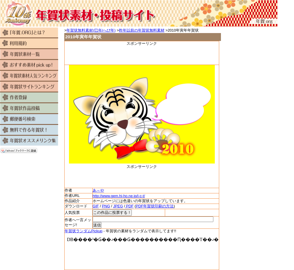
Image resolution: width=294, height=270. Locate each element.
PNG (106, 206)
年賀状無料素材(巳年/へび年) (90, 30)
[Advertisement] (141, 55)
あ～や (98, 190)
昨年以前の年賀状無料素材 (142, 30)
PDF (129, 206)
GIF (96, 206)
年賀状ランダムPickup (83, 231)
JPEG (118, 206)
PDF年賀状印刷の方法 (155, 206)
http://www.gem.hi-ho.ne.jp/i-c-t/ (119, 196)
